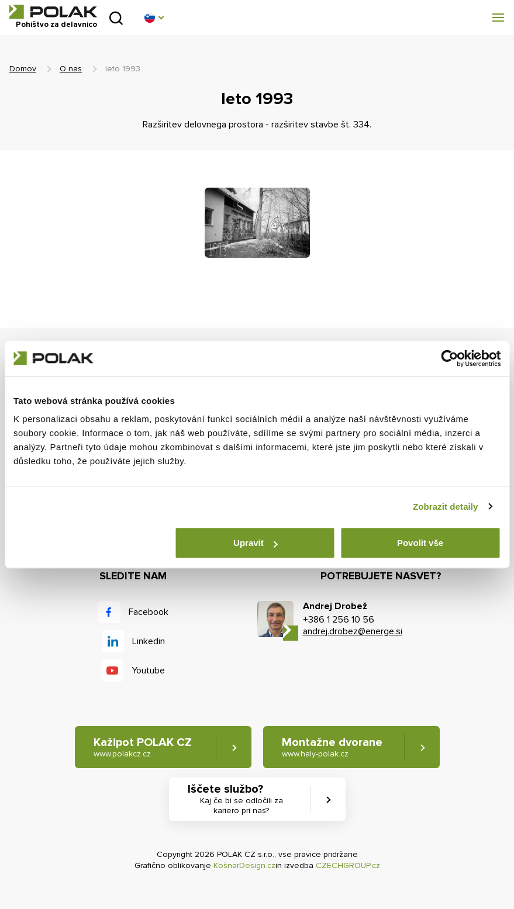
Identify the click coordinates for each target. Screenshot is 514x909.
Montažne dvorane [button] (332, 747)
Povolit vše (420, 543)
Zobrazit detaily (445, 506)
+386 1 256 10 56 (338, 619)
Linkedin (148, 641)
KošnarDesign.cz (244, 865)
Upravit (255, 543)
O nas (71, 69)
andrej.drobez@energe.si (352, 631)
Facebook (148, 612)
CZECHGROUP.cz (348, 865)
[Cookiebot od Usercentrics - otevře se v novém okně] (449, 358)
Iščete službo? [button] (241, 799)
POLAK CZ (53, 12)
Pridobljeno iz (116, 18)
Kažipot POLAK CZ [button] (143, 747)
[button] (153, 17)
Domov (22, 69)
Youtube (148, 670)
